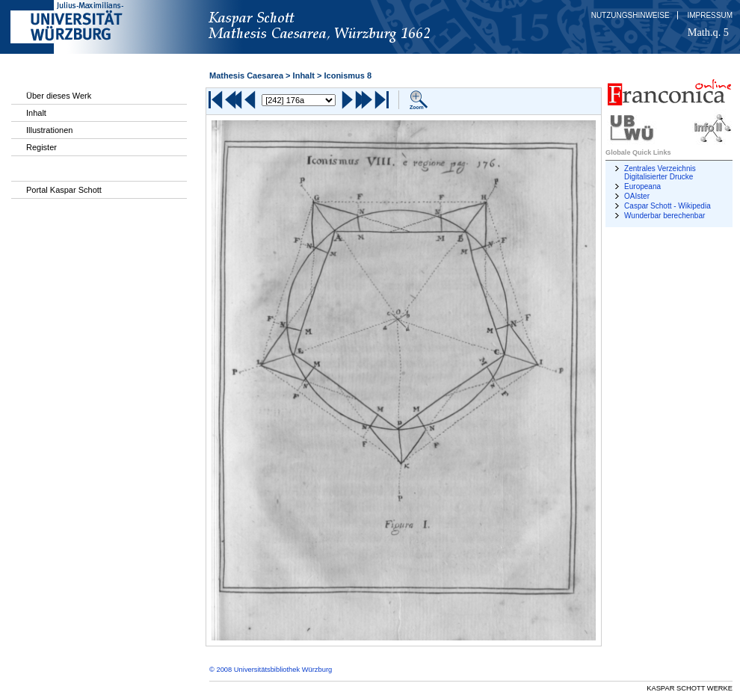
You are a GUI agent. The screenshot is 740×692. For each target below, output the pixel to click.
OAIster (637, 196)
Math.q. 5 (708, 32)
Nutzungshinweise (630, 15)
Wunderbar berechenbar (664, 215)
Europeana (642, 186)
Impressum (710, 15)
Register (41, 147)
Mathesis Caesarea (246, 75)
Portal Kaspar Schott (64, 189)
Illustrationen (49, 130)
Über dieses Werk (58, 95)
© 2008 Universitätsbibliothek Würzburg (270, 669)
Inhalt (36, 112)
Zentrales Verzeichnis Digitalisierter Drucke (660, 172)
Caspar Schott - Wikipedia (667, 206)
